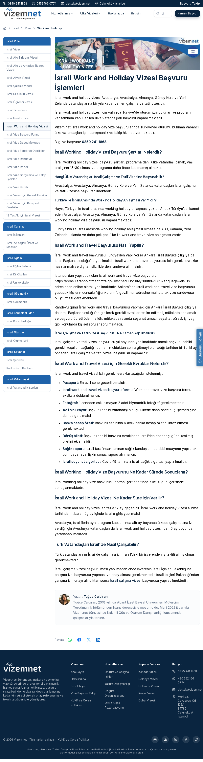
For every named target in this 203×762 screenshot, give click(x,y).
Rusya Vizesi (147, 696)
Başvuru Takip (190, 3)
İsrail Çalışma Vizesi (19, 88)
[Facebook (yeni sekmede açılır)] (186, 742)
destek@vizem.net (186, 692)
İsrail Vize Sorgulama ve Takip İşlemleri (26, 180)
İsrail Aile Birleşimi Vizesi (22, 60)
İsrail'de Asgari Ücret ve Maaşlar (22, 247)
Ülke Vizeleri (90, 15)
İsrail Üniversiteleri (18, 285)
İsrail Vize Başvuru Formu (23, 137)
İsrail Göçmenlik (17, 305)
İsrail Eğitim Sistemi (19, 269)
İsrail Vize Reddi (17, 170)
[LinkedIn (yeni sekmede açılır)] (175, 742)
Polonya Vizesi (148, 682)
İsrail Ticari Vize (17, 113)
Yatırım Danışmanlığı (117, 686)
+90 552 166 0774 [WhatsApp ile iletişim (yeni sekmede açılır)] (183, 683)
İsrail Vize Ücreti (17, 190)
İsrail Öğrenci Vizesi (20, 105)
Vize (28, 31)
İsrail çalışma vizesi (125, 583)
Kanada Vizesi (148, 675)
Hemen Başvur (187, 15)
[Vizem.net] (22, 670)
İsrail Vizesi (14, 52)
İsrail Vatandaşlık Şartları (22, 390)
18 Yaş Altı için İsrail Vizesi (23, 218)
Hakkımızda (116, 15)
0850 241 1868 (94, 145)
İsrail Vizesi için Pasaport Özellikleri (23, 208)
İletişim (136, 15)
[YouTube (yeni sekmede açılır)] (165, 742)
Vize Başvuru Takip (83, 696)
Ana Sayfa (77, 675)
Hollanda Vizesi (149, 689)
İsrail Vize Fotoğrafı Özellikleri (26, 153)
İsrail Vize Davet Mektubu (23, 145)
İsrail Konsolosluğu (19, 324)
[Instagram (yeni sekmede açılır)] (155, 742)
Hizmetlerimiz (62, 15)
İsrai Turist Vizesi (18, 121)
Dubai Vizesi (147, 703)
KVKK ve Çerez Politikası (74, 742)
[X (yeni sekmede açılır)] (196, 742)
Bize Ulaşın (78, 689)
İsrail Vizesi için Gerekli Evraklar (27, 198)
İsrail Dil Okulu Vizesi (20, 97)
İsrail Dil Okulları (17, 277)
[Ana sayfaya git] (4, 31)
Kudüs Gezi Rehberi (20, 371)
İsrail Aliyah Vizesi (18, 80)
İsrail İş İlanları (16, 237)
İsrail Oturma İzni (17, 343)
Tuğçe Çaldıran (96, 600)
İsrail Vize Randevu (19, 161)
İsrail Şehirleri (15, 363)
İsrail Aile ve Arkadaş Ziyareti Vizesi (25, 70)
